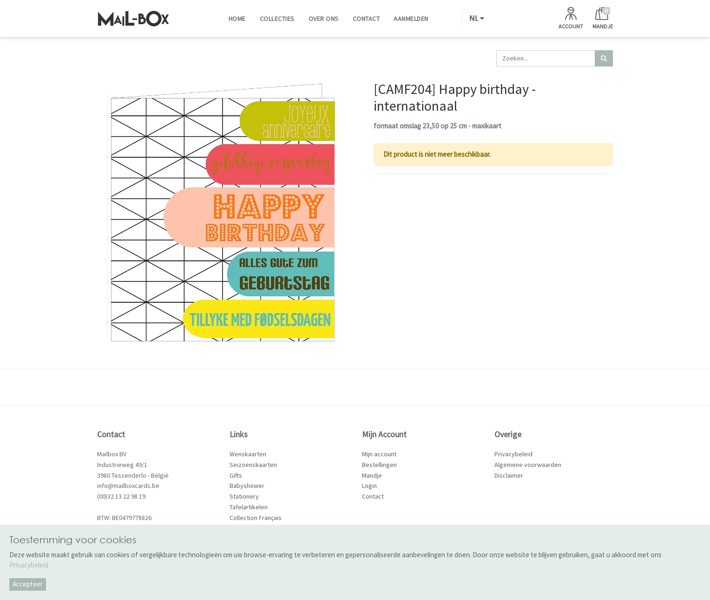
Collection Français (256, 517)
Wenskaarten (248, 454)
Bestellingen (379, 464)
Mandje (372, 475)
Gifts (236, 475)
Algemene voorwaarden (527, 464)
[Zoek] (604, 58)
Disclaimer (508, 475)
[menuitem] (237, 18)
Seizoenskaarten (253, 464)
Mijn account (379, 454)
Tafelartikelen (249, 507)
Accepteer (28, 584)
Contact (373, 496)
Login (369, 485)
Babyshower (247, 485)
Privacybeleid (513, 454)
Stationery (244, 496)
